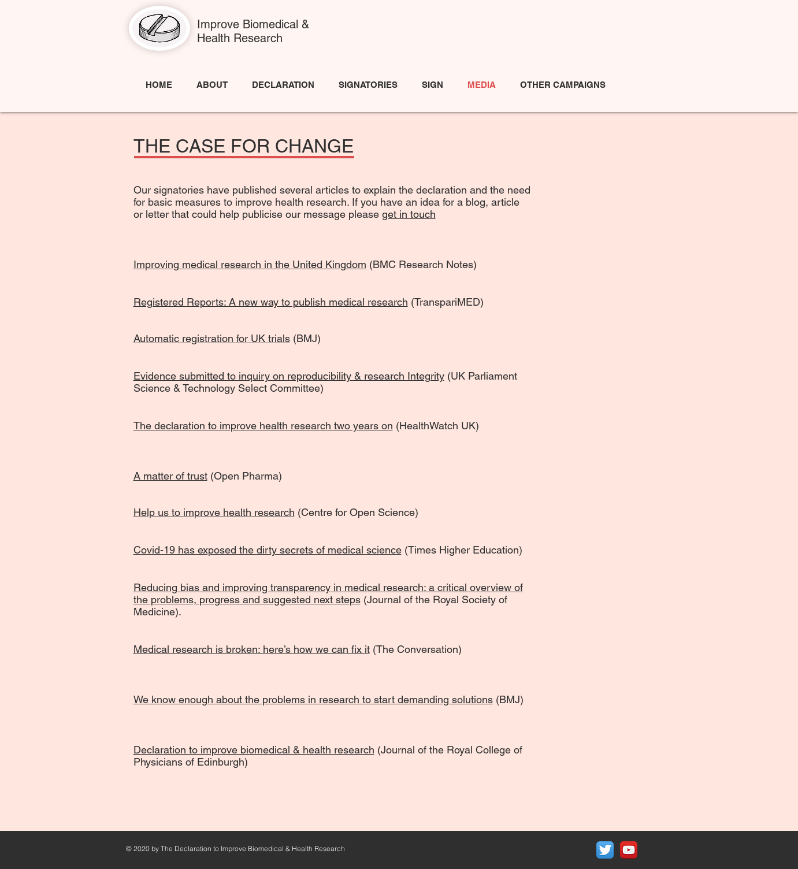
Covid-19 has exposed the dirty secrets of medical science (267, 550)
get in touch (409, 214)
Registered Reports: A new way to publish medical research (270, 302)
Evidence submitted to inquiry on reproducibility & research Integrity (288, 376)
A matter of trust (170, 476)
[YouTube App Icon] (628, 850)
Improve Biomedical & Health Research (253, 31)
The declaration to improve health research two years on (263, 425)
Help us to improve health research (214, 512)
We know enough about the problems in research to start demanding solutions (313, 699)
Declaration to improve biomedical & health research (253, 750)
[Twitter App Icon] (605, 850)
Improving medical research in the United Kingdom (249, 264)
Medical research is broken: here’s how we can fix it (251, 649)
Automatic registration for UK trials (211, 338)
